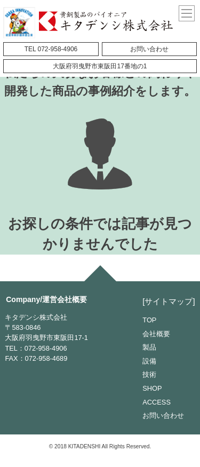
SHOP (152, 388)
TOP (149, 320)
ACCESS (156, 402)
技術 (149, 374)
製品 (149, 347)
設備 (149, 361)
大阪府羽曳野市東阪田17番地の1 (100, 66)
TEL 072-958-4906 (51, 49)
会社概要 (156, 334)
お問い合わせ (149, 49)
